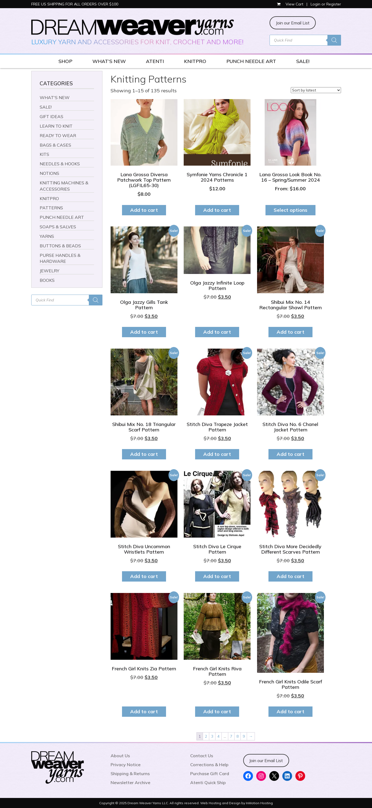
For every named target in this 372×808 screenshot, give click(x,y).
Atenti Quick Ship (208, 782)
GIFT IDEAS (51, 116)
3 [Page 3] (212, 736)
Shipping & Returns (130, 773)
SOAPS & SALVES (58, 226)
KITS (44, 154)
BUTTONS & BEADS (60, 245)
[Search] (334, 40)
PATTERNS (51, 207)
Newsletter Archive (130, 782)
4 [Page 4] (218, 736)
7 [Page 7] (231, 736)
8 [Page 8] (237, 736)
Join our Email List (293, 23)
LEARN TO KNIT (56, 126)
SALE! (303, 61)
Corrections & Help (209, 764)
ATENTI (155, 61)
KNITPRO (195, 61)
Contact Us (201, 755)
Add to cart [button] (144, 210)
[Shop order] (316, 90)
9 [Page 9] (244, 736)
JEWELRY (49, 270)
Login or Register (326, 4)
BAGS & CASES (55, 145)
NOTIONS (49, 173)
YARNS (47, 236)
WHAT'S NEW (55, 97)
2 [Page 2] (206, 736)
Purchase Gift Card (209, 773)
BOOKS (47, 280)
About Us (120, 755)
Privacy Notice (125, 764)
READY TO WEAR (58, 135)
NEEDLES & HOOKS (60, 163)
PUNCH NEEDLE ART (251, 61)
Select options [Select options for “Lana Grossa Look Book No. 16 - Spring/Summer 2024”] (290, 210)
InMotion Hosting (259, 803)
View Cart (290, 4)
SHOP (65, 61)
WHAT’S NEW (109, 61)
